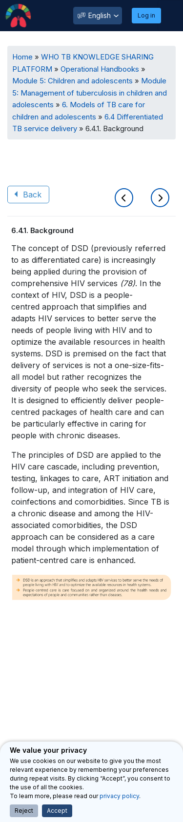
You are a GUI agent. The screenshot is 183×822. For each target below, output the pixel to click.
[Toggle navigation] (170, 15)
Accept (57, 810)
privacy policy (119, 796)
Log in (146, 15)
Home (22, 56)
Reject (24, 810)
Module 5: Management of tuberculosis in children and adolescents (89, 92)
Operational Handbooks (100, 69)
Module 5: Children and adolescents (72, 80)
